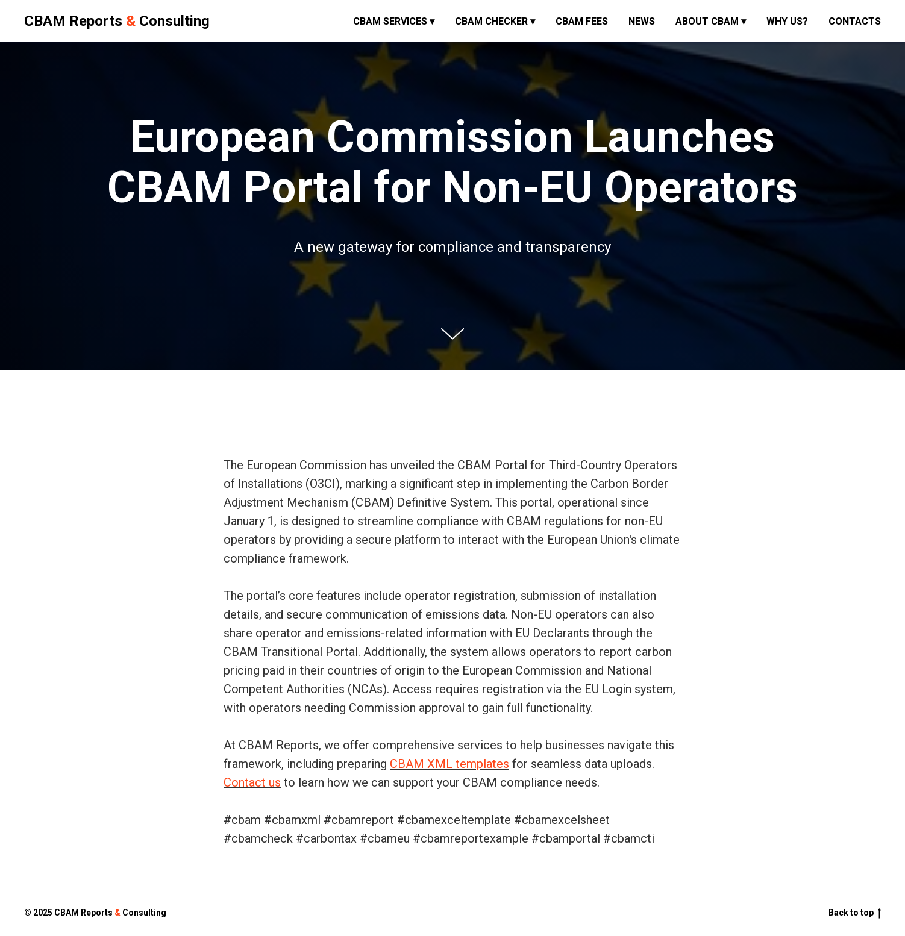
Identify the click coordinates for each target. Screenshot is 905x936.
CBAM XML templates (449, 764)
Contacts (854, 21)
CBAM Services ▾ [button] (393, 21)
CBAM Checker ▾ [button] (495, 21)
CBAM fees (582, 21)
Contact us (252, 782)
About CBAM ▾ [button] (710, 21)
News (641, 21)
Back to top (854, 913)
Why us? (787, 21)
